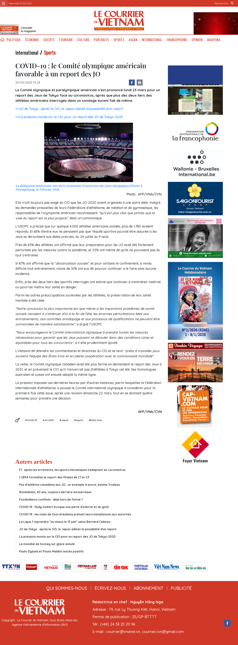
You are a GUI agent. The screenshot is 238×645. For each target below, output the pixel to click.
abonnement (148, 588)
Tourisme (66, 39)
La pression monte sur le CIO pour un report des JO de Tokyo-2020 (67, 536)
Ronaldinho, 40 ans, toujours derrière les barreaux (55, 492)
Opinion (197, 39)
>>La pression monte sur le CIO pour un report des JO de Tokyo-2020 (69, 117)
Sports (119, 39)
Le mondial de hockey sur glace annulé (47, 544)
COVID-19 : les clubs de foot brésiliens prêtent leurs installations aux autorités (75, 514)
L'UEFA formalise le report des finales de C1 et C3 (54, 477)
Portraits (101, 39)
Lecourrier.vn (119, 20)
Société (48, 39)
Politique (14, 39)
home (2, 39)
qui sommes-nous (66, 588)
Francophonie (177, 39)
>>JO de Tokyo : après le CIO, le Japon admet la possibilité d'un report (69, 109)
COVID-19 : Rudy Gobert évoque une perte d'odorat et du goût (64, 507)
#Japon (64, 420)
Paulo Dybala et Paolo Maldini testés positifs (51, 551)
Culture (83, 39)
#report (78, 420)
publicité (181, 588)
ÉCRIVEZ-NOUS (110, 588)
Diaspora (214, 39)
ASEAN (133, 39)
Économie (32, 39)
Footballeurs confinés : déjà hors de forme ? (51, 499)
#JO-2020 (48, 420)
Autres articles (33, 461)
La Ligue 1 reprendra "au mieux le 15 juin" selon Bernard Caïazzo (65, 522)
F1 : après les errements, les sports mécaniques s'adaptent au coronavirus (72, 470)
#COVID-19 (31, 420)
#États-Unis (95, 420)
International (152, 39)
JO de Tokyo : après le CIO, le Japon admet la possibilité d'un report (68, 529)
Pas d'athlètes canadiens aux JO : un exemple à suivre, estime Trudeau (69, 484)
